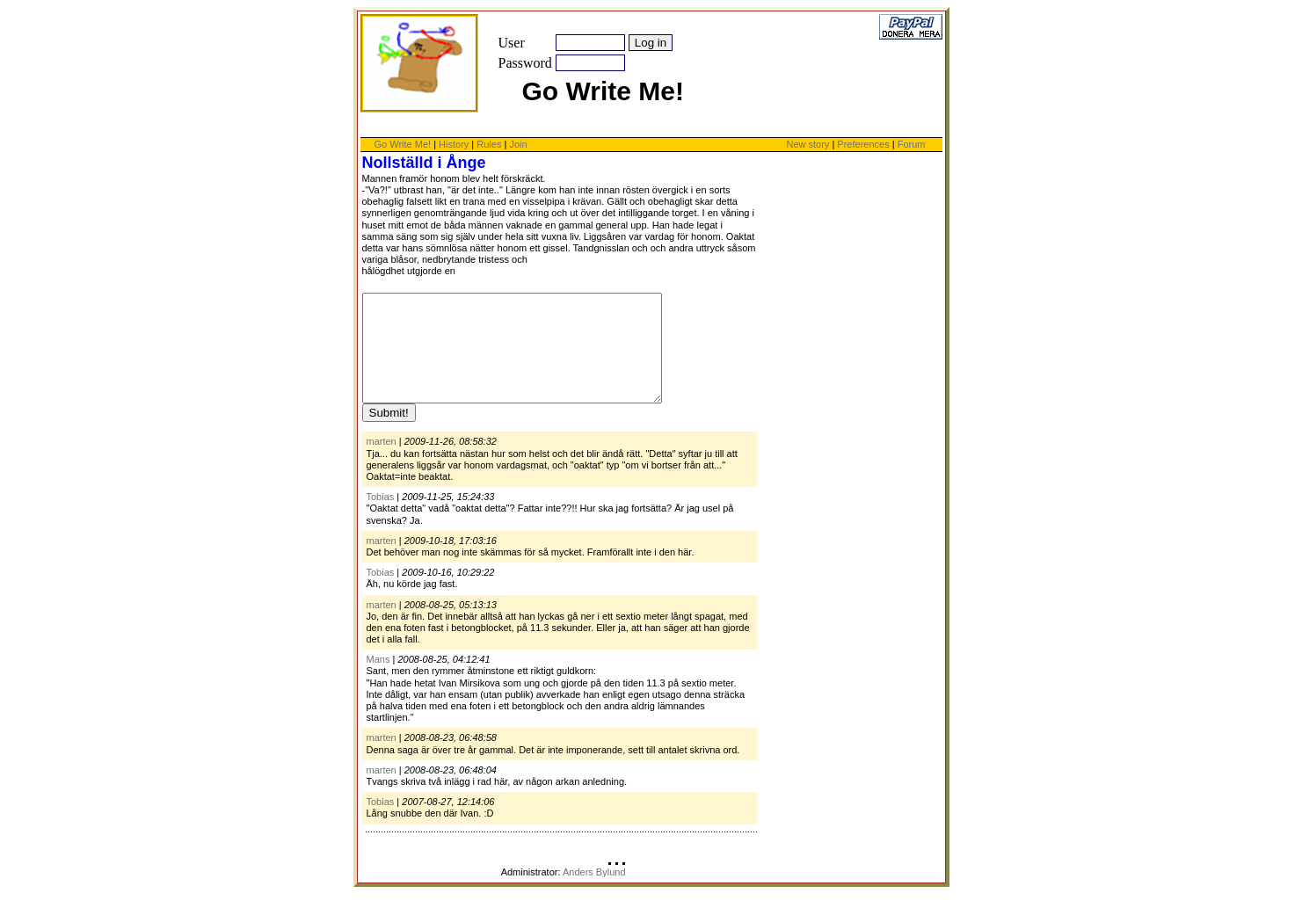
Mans (378, 680)
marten (381, 462)
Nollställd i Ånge (424, 162)
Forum (912, 144)
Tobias (381, 517)
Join (518, 144)
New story (807, 144)
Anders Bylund (594, 893)
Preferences (864, 144)
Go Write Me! (403, 144)
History (454, 144)
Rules (488, 144)
